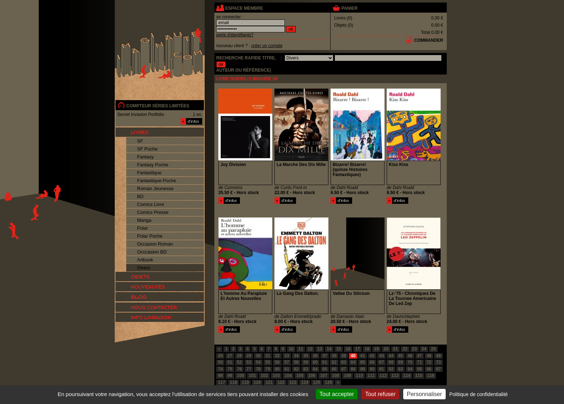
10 (291, 348)
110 (359, 375)
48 (429, 355)
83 (305, 369)
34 (296, 355)
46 (410, 355)
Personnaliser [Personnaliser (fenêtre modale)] (424, 394)
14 (329, 348)
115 (418, 375)
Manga (144, 220)
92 (390, 369)
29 (248, 355)
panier (349, 8)
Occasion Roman (155, 244)
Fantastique (149, 172)
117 (221, 382)
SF (140, 141)
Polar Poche (150, 236)
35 (305, 355)
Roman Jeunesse (155, 188)
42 (372, 355)
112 (383, 375)
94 (410, 369)
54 (258, 362)
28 (239, 355)
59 (305, 362)
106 (311, 375)
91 (381, 369)
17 (357, 348)
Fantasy (145, 157)
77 (248, 369)
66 (372, 362)
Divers (143, 267)
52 (239, 362)
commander (428, 40)
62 (334, 362)
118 (233, 382)
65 (362, 362)
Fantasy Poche (152, 164)
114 (406, 375)
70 (410, 362)
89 (362, 369)
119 (245, 382)
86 (334, 369)
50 (220, 362)
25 (433, 348)
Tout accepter (336, 394)
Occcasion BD (152, 252)
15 (338, 348)
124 (304, 382)
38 (334, 355)
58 (296, 362)
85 (324, 369)
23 (414, 348)
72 (429, 362)
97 (438, 369)
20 (385, 348)
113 (395, 375)
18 (367, 348)
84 (315, 369)
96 (429, 369)
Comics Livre (150, 204)
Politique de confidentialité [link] (478, 394)
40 (353, 355)
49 (438, 355)
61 (324, 362)
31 (267, 355)
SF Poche (147, 149)
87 (343, 369)
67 (381, 362)
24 (424, 348)
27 (229, 355)
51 (229, 362)
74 (220, 369)
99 (229, 375)
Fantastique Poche (156, 180)
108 (335, 375)
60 (315, 362)
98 (220, 375)
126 (328, 382)
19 (376, 348)
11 (300, 348)
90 (372, 369)
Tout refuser (380, 394)
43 (381, 355)
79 (267, 369)
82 (296, 369)
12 (310, 348)
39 (343, 355)
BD (140, 196)
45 (400, 355)
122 (281, 382)
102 (264, 375)
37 (324, 355)
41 (362, 355)
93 (400, 369)
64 (353, 362)
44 (390, 355)
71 (419, 362)
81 (287, 369)
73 (438, 362)
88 (353, 369)
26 (220, 355)
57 (287, 362)
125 (316, 382)
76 (239, 369)
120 (257, 382)
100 (240, 375)
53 (248, 362)
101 (252, 375)
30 (258, 355)
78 (258, 369)
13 (319, 348)
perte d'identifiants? (235, 34)
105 (300, 375)
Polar (142, 228)
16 (348, 348)
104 (288, 375)
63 (343, 362)
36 (315, 355)
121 (269, 382)
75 (229, 369)
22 (404, 348)
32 (277, 355)
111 (371, 375)
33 (287, 355)
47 (419, 355)
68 (390, 362)
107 (323, 375)
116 (430, 375)
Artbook (145, 259)
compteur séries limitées (157, 105)
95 (419, 369)
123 (292, 382)
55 (267, 362)
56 (277, 362)
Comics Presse (152, 212)
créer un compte (266, 45)
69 (400, 362)
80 (277, 369)
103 (276, 375)
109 (347, 375)
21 (395, 348)
